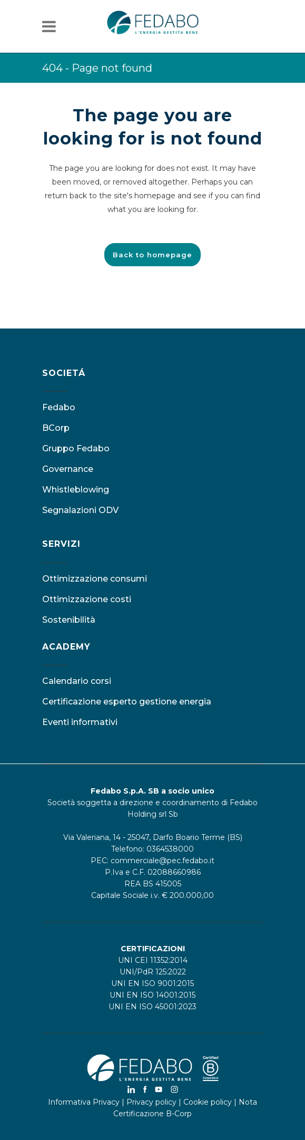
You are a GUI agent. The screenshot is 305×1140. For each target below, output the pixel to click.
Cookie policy (207, 1102)
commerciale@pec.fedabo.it (162, 860)
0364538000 (170, 849)
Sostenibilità (68, 620)
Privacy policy (151, 1102)
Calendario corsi (76, 681)
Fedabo (58, 407)
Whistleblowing (75, 490)
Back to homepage (152, 254)
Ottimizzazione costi (86, 599)
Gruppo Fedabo (76, 448)
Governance (67, 469)
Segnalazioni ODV (80, 510)
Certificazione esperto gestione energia (126, 702)
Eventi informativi (79, 722)
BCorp (56, 428)
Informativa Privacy (84, 1102)
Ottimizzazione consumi (94, 579)
